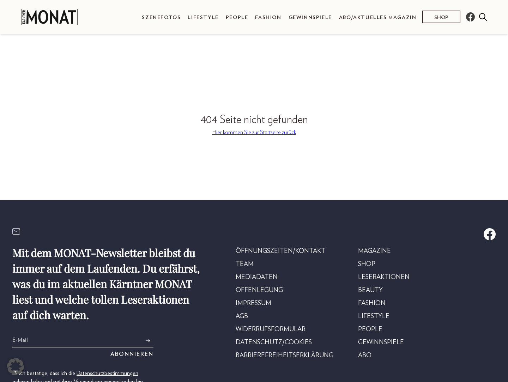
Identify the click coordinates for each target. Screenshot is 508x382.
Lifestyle (203, 17)
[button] (15, 366)
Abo (364, 355)
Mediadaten (257, 277)
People (237, 17)
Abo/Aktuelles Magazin (378, 17)
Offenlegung (259, 290)
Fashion (268, 17)
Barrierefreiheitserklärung (284, 355)
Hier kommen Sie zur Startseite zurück (254, 132)
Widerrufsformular (271, 329)
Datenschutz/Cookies (274, 342)
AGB (242, 316)
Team (245, 264)
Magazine (374, 251)
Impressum (253, 303)
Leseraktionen (384, 277)
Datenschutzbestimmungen (107, 373)
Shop (441, 17)
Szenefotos (161, 17)
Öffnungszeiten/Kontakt (280, 251)
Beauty (370, 290)
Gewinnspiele (310, 17)
